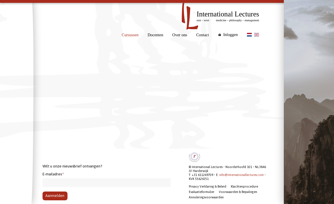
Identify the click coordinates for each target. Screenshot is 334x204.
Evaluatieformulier (201, 192)
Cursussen (130, 35)
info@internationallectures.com (241, 175)
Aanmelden (54, 196)
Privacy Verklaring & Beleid (207, 186)
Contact (202, 35)
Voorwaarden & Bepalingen (238, 192)
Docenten (155, 35)
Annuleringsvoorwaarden (206, 197)
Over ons (179, 35)
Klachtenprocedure (244, 186)
